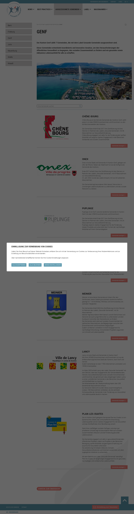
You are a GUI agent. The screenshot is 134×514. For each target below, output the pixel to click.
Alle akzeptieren (18, 265)
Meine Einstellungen (53, 265)
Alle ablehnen (35, 265)
